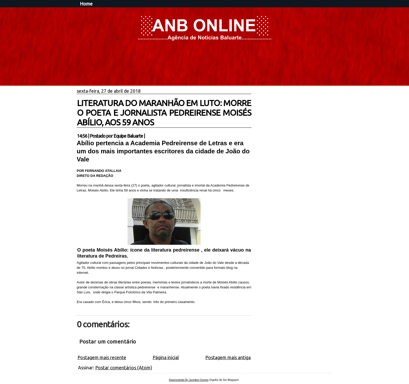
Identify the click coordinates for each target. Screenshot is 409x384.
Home (86, 3)
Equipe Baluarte (128, 135)
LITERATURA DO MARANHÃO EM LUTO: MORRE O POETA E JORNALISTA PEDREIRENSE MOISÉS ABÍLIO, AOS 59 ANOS (164, 112)
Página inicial (166, 357)
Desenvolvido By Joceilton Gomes (189, 380)
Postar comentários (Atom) (123, 367)
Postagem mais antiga (228, 357)
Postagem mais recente (101, 357)
